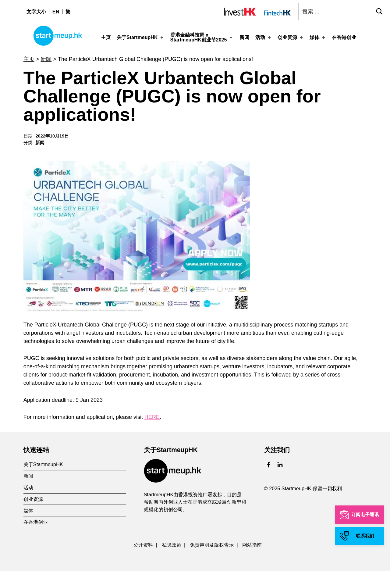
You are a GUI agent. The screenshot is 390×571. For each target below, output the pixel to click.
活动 (263, 37)
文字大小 (36, 11)
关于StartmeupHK (140, 37)
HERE (152, 415)
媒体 (318, 37)
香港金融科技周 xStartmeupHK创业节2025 (202, 37)
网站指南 (252, 543)
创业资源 (291, 37)
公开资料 (143, 543)
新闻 (244, 37)
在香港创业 (344, 37)
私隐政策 (171, 543)
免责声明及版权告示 (212, 543)
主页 (106, 37)
